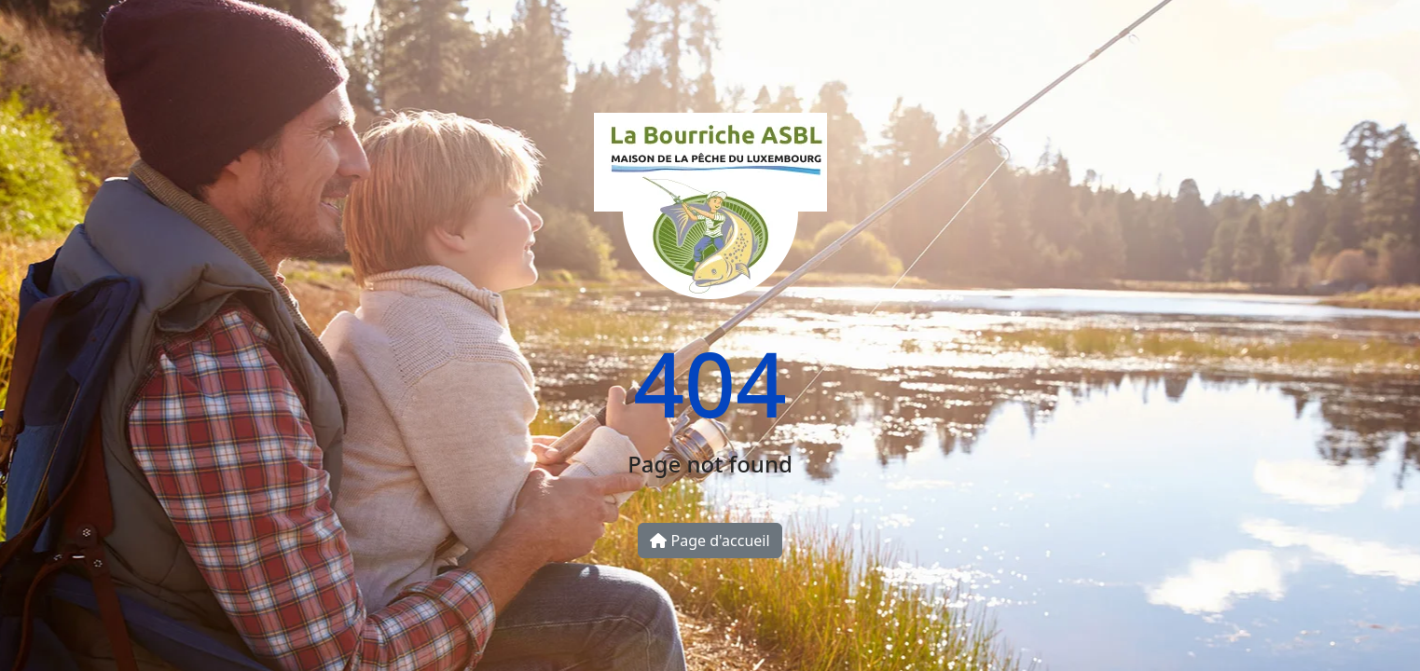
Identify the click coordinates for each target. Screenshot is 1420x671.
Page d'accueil (709, 540)
